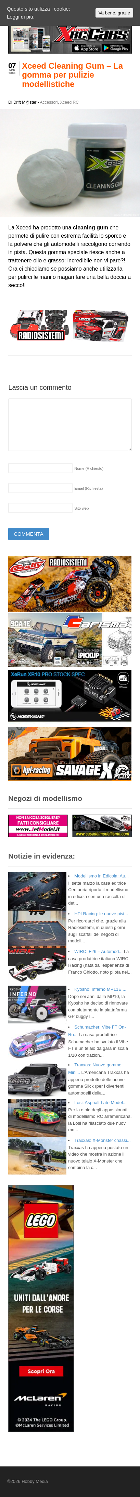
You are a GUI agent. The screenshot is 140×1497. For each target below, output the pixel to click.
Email (88, 488)
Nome (88, 468)
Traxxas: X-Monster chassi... (102, 1140)
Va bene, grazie (114, 12)
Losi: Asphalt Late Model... (100, 1102)
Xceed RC (69, 102)
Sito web (81, 508)
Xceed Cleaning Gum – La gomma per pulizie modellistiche (72, 75)
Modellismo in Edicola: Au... (101, 875)
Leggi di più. (21, 17)
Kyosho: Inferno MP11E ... (100, 989)
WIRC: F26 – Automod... (98, 951)
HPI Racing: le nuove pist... (101, 913)
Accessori (49, 102)
